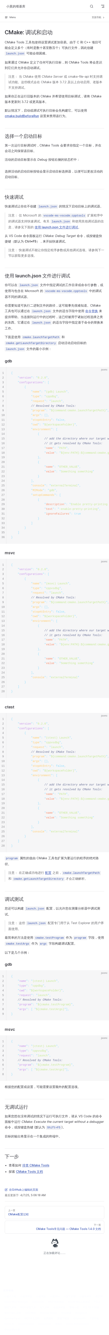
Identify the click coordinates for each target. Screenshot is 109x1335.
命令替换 (91, 311)
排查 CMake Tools (35, 1165)
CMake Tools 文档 (29, 1172)
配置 (48, 873)
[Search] (91, 6)
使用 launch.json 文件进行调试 (56, 227)
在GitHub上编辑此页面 (21, 1189)
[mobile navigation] (102, 6)
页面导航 (98, 17)
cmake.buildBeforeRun (22, 116)
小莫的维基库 (15, 6)
